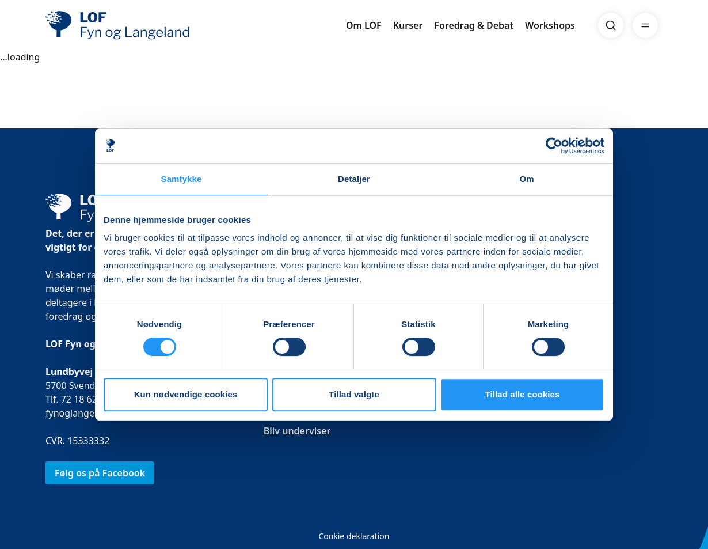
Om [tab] (526, 179)
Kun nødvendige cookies (186, 394)
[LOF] (129, 25)
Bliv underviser (297, 431)
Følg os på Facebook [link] (100, 473)
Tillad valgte (354, 394)
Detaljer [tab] (354, 179)
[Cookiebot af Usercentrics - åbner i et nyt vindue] (554, 145)
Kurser (408, 25)
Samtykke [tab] (181, 179)
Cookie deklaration (353, 536)
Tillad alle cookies (522, 394)
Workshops (550, 25)
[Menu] (645, 25)
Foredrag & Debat (473, 25)
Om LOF (364, 25)
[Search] (610, 25)
